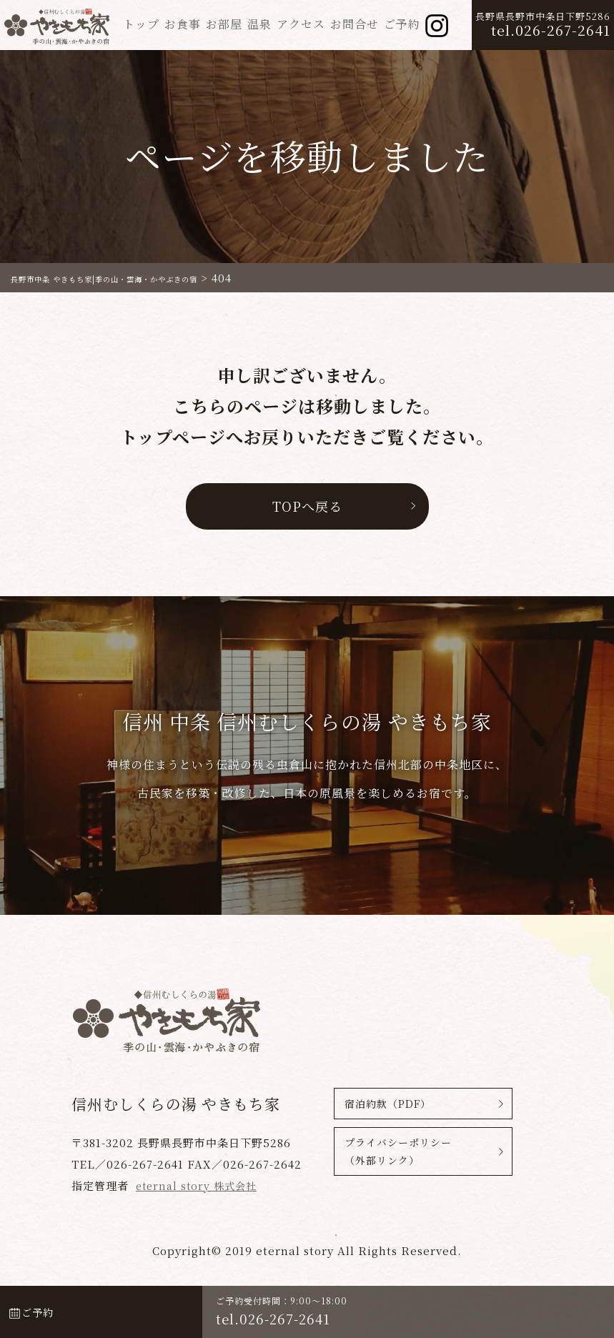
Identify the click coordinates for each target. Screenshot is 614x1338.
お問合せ (354, 24)
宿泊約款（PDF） (388, 1103)
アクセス (301, 24)
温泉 (259, 24)
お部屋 (224, 24)
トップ (141, 24)
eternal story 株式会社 (199, 1185)
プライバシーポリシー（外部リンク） (398, 1155)
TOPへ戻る (307, 506)
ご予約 (402, 24)
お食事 (182, 24)
